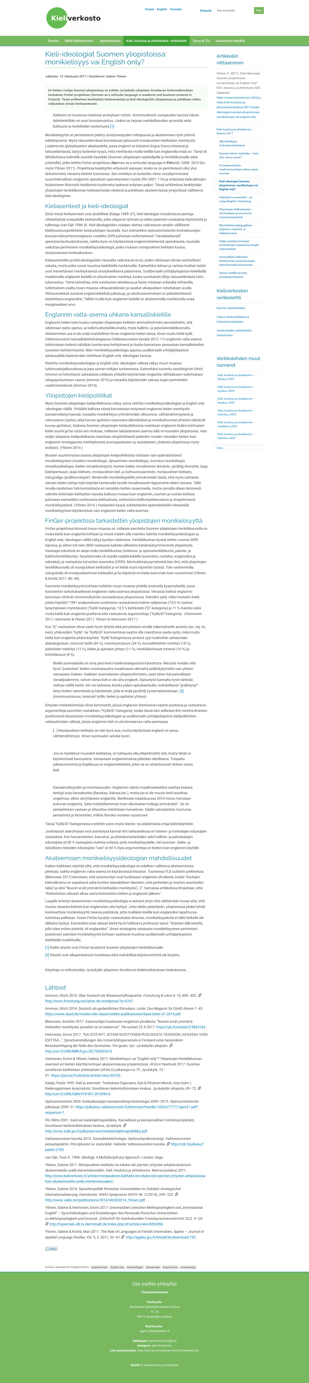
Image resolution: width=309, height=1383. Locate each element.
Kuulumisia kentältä (230, 41)
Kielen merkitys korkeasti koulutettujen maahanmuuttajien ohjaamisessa (239, 245)
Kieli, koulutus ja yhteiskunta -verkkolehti (156, 41)
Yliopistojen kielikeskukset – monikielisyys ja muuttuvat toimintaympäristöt (236, 213)
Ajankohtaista (110, 41)
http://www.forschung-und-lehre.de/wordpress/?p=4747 (89, 1001)
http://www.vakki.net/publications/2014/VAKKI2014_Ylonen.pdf (95, 1200)
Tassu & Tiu (201, 41)
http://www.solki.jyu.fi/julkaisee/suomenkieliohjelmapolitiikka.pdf (96, 1131)
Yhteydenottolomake (154, 1292)
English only (117, 1267)
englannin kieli (99, 1267)
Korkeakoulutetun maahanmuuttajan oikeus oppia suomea (238, 169)
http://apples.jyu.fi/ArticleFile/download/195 (160, 1237)
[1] (112, 126)
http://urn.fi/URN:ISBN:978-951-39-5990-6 (77, 1094)
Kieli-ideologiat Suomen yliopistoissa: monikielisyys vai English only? (238, 185)
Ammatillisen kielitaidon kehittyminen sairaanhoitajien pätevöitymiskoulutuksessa (237, 260)
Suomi (149, 9)
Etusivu (53, 41)
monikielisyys (188, 1267)
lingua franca (170, 1267)
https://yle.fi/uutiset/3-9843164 (180, 1027)
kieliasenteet (152, 1267)
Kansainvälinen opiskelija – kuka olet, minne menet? (239, 155)
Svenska (176, 9)
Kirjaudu (206, 10)
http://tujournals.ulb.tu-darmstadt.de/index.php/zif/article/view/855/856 (106, 1224)
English (162, 9)
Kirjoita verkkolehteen (231, 308)
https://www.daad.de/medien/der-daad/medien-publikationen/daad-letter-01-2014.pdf (113, 1014)
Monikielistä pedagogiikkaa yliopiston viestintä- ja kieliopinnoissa (235, 229)
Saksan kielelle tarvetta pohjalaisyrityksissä (233, 274)
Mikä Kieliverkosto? (79, 41)
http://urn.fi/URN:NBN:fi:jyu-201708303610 (78, 1051)
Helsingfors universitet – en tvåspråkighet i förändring (235, 199)
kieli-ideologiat (135, 1267)
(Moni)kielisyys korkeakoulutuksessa (232, 143)
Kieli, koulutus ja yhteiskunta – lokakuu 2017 (235, 131)
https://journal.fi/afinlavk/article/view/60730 (85, 1075)
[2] (182, 691)
